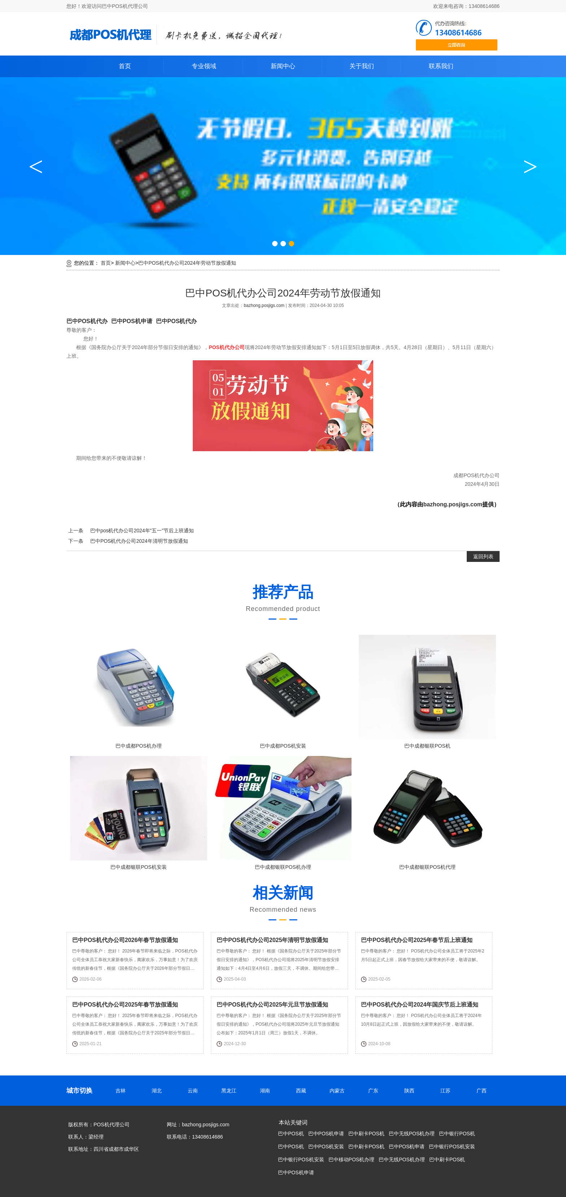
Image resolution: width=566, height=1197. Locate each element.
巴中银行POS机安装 (452, 1146)
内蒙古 (339, 1090)
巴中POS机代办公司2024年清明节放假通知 (139, 541)
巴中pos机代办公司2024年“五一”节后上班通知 (142, 530)
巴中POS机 (291, 1133)
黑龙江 (230, 1090)
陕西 (411, 1090)
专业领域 (204, 66)
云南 (195, 1090)
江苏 (447, 1090)
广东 (375, 1090)
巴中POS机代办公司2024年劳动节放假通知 (187, 263)
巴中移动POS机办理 (351, 1159)
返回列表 (483, 556)
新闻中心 (283, 66)
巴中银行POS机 (457, 1133)
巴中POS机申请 (131, 321)
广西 (483, 1090)
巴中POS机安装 (326, 1146)
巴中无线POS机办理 (412, 1133)
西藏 (303, 1090)
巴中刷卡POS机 (366, 1133)
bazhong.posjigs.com (265, 305)
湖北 (158, 1090)
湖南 (267, 1090)
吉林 (122, 1090)
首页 (125, 66)
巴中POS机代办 (87, 321)
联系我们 (441, 66)
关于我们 (361, 66)
